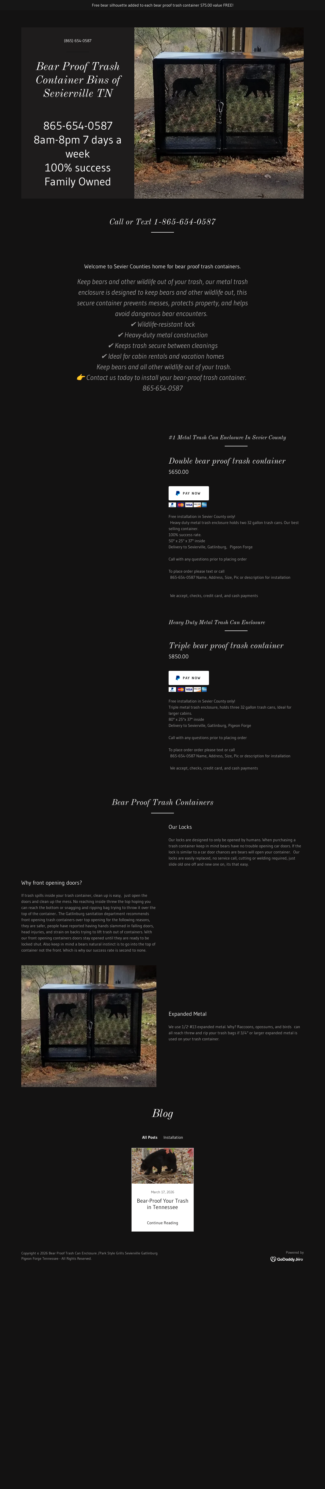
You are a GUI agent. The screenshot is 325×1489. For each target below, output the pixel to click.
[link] (77, 95)
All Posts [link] (149, 1247)
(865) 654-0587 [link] (77, 40)
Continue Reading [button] (162, 1333)
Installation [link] (173, 1247)
